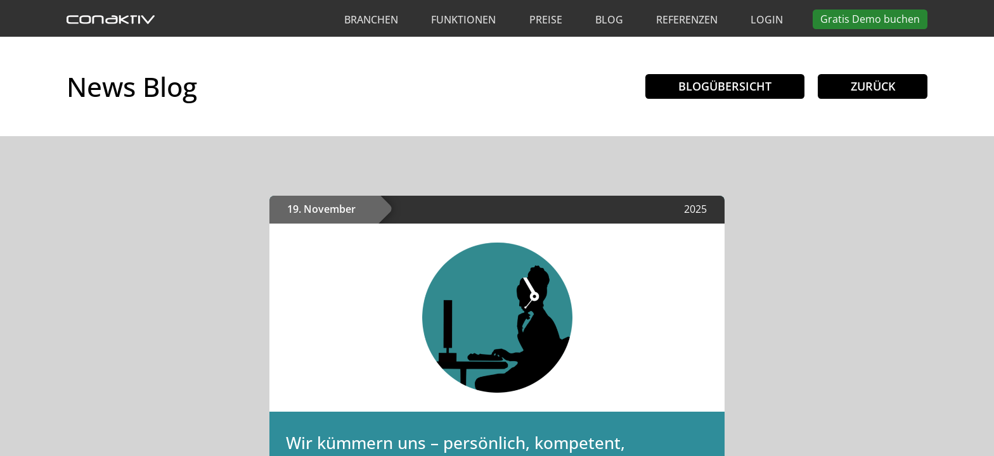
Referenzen (687, 20)
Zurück (872, 86)
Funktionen (463, 20)
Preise (545, 20)
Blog (609, 20)
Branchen (371, 20)
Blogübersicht (724, 86)
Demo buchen (870, 19)
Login (767, 20)
